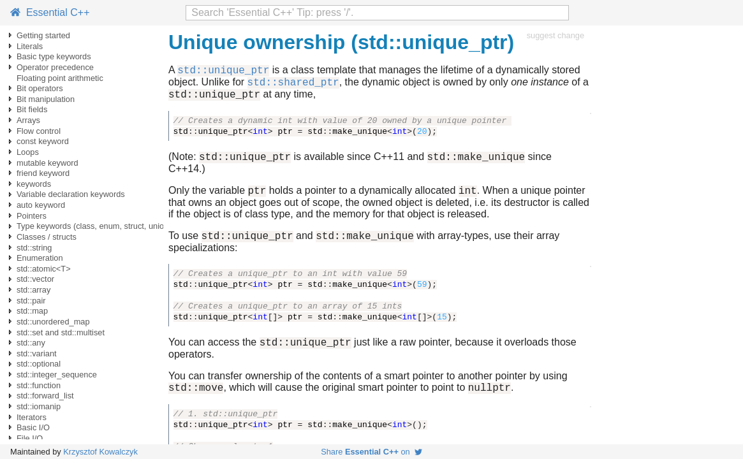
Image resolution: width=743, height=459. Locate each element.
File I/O (30, 438)
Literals (30, 46)
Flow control (39, 131)
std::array (33, 290)
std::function (39, 385)
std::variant (37, 353)
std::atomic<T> (44, 268)
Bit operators (40, 88)
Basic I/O (33, 427)
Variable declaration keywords (71, 194)
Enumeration (40, 258)
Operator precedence (55, 67)
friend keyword (43, 173)
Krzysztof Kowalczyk (100, 451)
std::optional (39, 363)
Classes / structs (47, 237)
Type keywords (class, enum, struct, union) (94, 226)
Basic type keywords (54, 56)
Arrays (28, 120)
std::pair (31, 300)
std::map (32, 311)
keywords (34, 184)
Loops (28, 152)
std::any (31, 342)
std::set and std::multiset (61, 332)
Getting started (43, 35)
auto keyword (41, 205)
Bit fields (32, 109)
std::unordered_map (53, 321)
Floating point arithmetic (60, 78)
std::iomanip (39, 406)
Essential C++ (50, 12)
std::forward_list (45, 395)
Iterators (32, 417)
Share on (371, 451)
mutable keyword (47, 163)
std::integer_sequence (57, 374)
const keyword (43, 141)
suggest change (555, 35)
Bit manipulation (46, 99)
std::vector (35, 279)
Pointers (32, 216)
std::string (34, 247)
